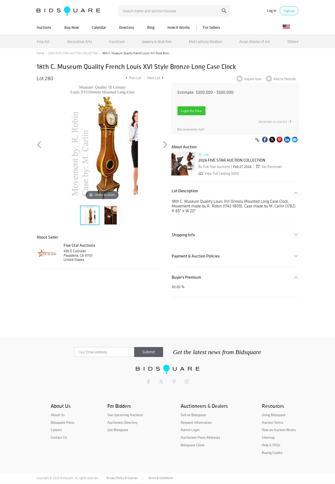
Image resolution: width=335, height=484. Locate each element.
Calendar (99, 27)
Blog (150, 27)
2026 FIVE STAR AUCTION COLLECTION (73, 53)
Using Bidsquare (274, 414)
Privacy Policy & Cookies (122, 478)
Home (40, 53)
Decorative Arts (79, 41)
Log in (271, 11)
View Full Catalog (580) (218, 173)
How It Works (179, 27)
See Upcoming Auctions (125, 414)
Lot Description (185, 190)
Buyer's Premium (186, 277)
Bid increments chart (190, 129)
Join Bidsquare (117, 429)
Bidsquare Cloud (192, 445)
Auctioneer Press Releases (200, 437)
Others (292, 41)
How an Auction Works (279, 429)
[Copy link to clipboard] (257, 140)
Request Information (196, 422)
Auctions (44, 27)
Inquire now (252, 79)
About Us (58, 414)
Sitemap (268, 437)
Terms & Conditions (160, 478)
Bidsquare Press (62, 422)
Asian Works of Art (254, 41)
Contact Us (59, 437)
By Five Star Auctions (214, 167)
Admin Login (190, 429)
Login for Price (191, 110)
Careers (56, 429)
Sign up (289, 10)
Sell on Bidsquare (193, 414)
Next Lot (155, 78)
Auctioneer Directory (122, 422)
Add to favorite (284, 79)
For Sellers (211, 27)
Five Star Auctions (79, 245)
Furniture (117, 41)
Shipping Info (183, 234)
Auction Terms (272, 422)
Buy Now (71, 27)
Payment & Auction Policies (196, 256)
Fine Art (43, 41)
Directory (126, 27)
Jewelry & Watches (157, 41)
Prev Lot (132, 78)
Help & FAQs (271, 445)
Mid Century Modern (205, 41)
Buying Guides (272, 452)
